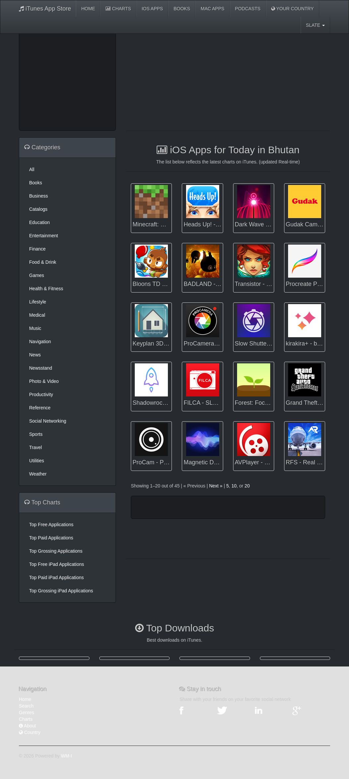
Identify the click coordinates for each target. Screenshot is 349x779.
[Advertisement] (76, 79)
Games (36, 275)
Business (38, 196)
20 (247, 485)
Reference (40, 407)
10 (234, 485)
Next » (215, 485)
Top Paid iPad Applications (56, 577)
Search (26, 706)
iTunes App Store (45, 8)
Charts (118, 8)
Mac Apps (212, 8)
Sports (35, 434)
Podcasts (248, 8)
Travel (35, 447)
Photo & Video (44, 381)
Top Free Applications (51, 524)
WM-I (66, 755)
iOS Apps (152, 8)
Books (182, 8)
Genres (26, 712)
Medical (37, 315)
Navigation (40, 341)
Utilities (36, 460)
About (27, 725)
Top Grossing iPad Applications (61, 590)
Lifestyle (37, 301)
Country (29, 732)
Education (39, 222)
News (35, 354)
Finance (37, 249)
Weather (38, 474)
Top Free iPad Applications (56, 564)
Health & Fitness (46, 288)
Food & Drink (42, 262)
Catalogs (38, 209)
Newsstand (40, 368)
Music (35, 328)
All (31, 169)
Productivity (41, 394)
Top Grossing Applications (55, 551)
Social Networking (47, 421)
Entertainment (43, 235)
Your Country (292, 8)
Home (88, 8)
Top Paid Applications (51, 537)
